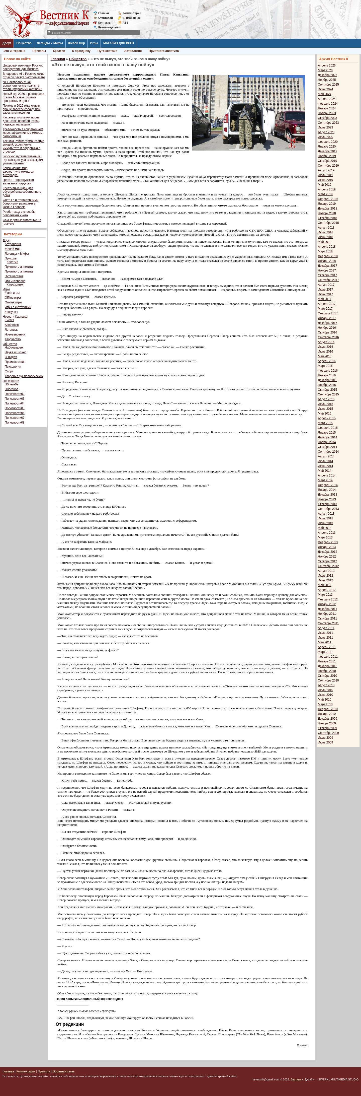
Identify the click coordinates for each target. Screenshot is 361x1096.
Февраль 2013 (328, 542)
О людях (11, 357)
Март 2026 (325, 70)
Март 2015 (325, 423)
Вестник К (297, 1079)
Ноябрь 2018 (327, 213)
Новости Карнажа (15, 316)
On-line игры (13, 302)
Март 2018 (325, 251)
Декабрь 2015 (327, 380)
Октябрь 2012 (327, 561)
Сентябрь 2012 (328, 566)
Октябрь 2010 (327, 675)
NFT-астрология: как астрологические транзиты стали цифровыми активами (22, 85)
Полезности (11, 381)
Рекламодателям (108, 27)
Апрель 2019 (327, 189)
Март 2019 (325, 194)
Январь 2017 (327, 318)
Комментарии (132, 13)
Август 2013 (326, 513)
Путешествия (107, 51)
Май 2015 (324, 413)
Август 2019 (326, 170)
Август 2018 (326, 227)
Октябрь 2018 (327, 218)
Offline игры (13, 297)
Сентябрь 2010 (328, 680)
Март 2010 (325, 704)
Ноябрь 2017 (327, 270)
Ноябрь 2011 (327, 613)
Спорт (9, 371)
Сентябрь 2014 (328, 451)
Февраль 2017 (328, 313)
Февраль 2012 (328, 599)
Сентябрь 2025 (328, 84)
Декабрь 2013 (327, 494)
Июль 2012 (325, 575)
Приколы (39, 51)
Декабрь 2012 (327, 552)
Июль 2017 (325, 289)
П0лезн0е (11, 384)
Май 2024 (324, 94)
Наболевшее (14, 347)
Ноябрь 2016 (327, 327)
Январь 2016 (327, 375)
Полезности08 (15, 422)
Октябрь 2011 (327, 618)
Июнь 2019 (325, 180)
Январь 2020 (327, 146)
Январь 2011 (327, 661)
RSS (125, 22)
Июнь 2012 (325, 580)
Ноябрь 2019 (327, 156)
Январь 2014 (327, 490)
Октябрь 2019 (327, 161)
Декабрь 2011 (327, 609)
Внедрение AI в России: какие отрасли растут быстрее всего (24, 75)
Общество (24, 43)
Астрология (133, 51)
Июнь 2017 (325, 294)
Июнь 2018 (325, 237)
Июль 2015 (325, 404)
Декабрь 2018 (327, 208)
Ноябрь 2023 (327, 113)
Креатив (59, 51)
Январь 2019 (327, 204)
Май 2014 (324, 470)
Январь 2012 (327, 604)
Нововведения (15, 334)
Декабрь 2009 (327, 718)
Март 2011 (325, 652)
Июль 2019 (325, 175)
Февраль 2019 (328, 199)
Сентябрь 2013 (328, 509)
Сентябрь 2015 (328, 394)
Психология (13, 366)
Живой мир (76, 43)
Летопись (11, 329)
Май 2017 (324, 299)
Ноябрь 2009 (327, 723)
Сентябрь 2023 (328, 122)
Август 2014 (326, 456)
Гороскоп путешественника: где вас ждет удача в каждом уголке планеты (23, 160)
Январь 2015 (327, 432)
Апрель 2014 (327, 475)
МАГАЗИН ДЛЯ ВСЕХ (118, 43)
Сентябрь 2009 (328, 733)
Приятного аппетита (164, 51)
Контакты (104, 22)
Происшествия (15, 362)
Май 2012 (324, 585)
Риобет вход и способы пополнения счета (19, 213)
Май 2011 (324, 642)
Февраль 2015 (328, 428)
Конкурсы (11, 312)
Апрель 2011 (327, 647)
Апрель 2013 (327, 532)
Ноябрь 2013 (327, 499)
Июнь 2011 (325, 637)
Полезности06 (15, 413)
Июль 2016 (325, 347)
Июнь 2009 (325, 742)
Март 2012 (325, 594)
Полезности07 (15, 418)
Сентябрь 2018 (328, 223)
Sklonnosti (12, 325)
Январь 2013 (327, 547)
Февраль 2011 (328, 656)
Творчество (13, 339)
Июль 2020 (325, 137)
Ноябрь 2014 (327, 442)
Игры (94, 43)
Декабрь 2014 (327, 437)
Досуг (7, 43)
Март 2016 (325, 366)
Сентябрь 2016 (328, 337)
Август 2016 (326, 342)
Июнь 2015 (325, 408)
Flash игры (12, 293)
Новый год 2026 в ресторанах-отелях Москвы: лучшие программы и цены (24, 97)
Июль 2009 (325, 737)
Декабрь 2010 (327, 666)
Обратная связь (63, 1071)
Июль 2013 (325, 518)
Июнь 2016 (325, 351)
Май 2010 (324, 699)
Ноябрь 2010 (327, 671)
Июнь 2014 (325, 466)
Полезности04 (15, 403)
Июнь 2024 (325, 89)
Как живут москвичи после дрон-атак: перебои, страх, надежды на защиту (21, 121)
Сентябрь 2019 (328, 165)
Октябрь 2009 (327, 728)
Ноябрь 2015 (327, 385)
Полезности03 (15, 398)
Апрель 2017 (327, 304)
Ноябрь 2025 (327, 80)
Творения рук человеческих (24, 376)
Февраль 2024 (328, 103)
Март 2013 (325, 537)
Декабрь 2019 (327, 151)
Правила (44, 1071)
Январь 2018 (327, 261)
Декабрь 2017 (327, 265)
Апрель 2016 (327, 361)
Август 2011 (326, 628)
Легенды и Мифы (50, 43)
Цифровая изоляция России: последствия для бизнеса (23, 67)
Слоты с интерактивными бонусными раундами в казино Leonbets (20, 203)
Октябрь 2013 (327, 504)
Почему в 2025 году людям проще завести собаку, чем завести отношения (21, 109)
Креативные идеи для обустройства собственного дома (22, 191)
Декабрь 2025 (327, 75)
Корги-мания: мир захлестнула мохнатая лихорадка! (18, 171)
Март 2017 (325, 308)
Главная (104, 13)
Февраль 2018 (328, 256)
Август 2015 (326, 399)
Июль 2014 (325, 461)
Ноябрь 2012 (327, 556)
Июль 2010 (325, 690)
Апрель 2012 (327, 590)
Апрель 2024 (327, 99)
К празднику (81, 51)
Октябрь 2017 (327, 275)
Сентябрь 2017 (328, 280)
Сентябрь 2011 (328, 623)
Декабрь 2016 (327, 323)
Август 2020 (326, 132)
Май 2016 (324, 356)
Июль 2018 (325, 232)
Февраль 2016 (328, 370)
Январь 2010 (327, 714)
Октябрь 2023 (327, 118)
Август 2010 (326, 685)
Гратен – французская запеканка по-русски (18, 181)
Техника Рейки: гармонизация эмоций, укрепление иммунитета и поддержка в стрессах (23, 146)
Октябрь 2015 (327, 389)
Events (9, 320)
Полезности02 (15, 394)
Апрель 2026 (327, 65)
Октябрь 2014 (327, 447)
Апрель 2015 (327, 418)
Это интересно (14, 51)
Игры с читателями (18, 307)
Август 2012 (326, 571)
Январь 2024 (327, 108)
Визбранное (132, 17)
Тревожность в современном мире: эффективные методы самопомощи (23, 132)
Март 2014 (325, 480)
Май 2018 (324, 242)
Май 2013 (324, 528)
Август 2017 (326, 285)
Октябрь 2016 (327, 332)
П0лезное (11, 389)
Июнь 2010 (325, 695)
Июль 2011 (325, 633)
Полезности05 (15, 408)
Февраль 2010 (328, 709)
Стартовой (105, 17)
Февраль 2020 (328, 142)
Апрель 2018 (327, 246)
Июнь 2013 (325, 523)
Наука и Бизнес (15, 352)
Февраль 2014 (328, 485)
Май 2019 (324, 184)
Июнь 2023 (325, 127)
